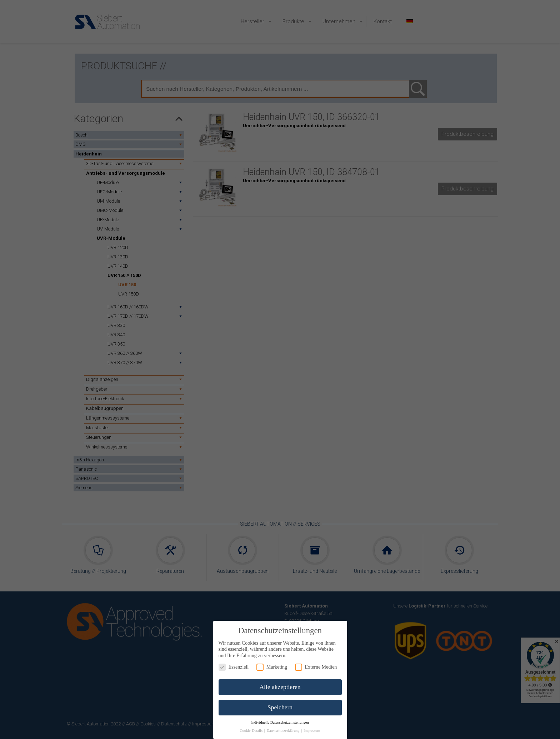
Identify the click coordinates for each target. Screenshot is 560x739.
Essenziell (234, 667)
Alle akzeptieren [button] (279, 686)
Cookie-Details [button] (251, 731)
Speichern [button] (280, 707)
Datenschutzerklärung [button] (283, 731)
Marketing (271, 667)
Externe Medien (316, 667)
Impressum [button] (312, 731)
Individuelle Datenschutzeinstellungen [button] (280, 722)
